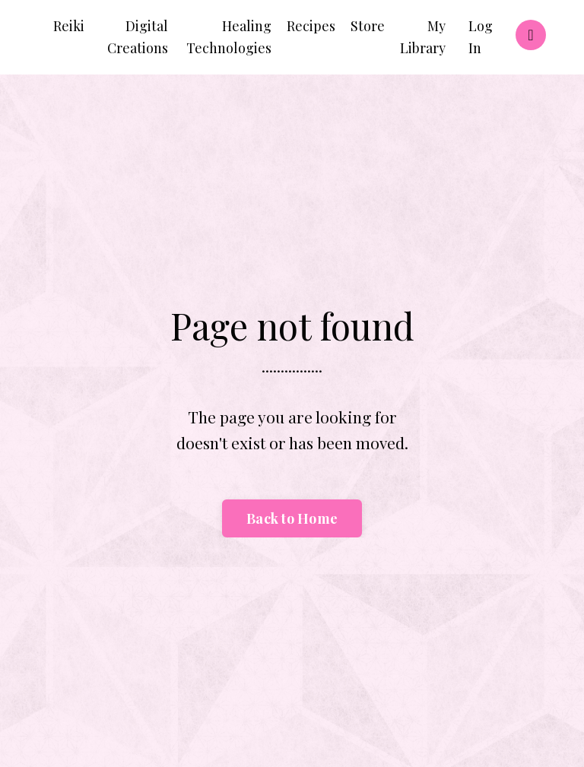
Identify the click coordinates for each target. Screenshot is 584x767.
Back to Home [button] (292, 518)
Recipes (311, 26)
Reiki (68, 26)
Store (368, 26)
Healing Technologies (228, 37)
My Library (423, 37)
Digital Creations (137, 37)
